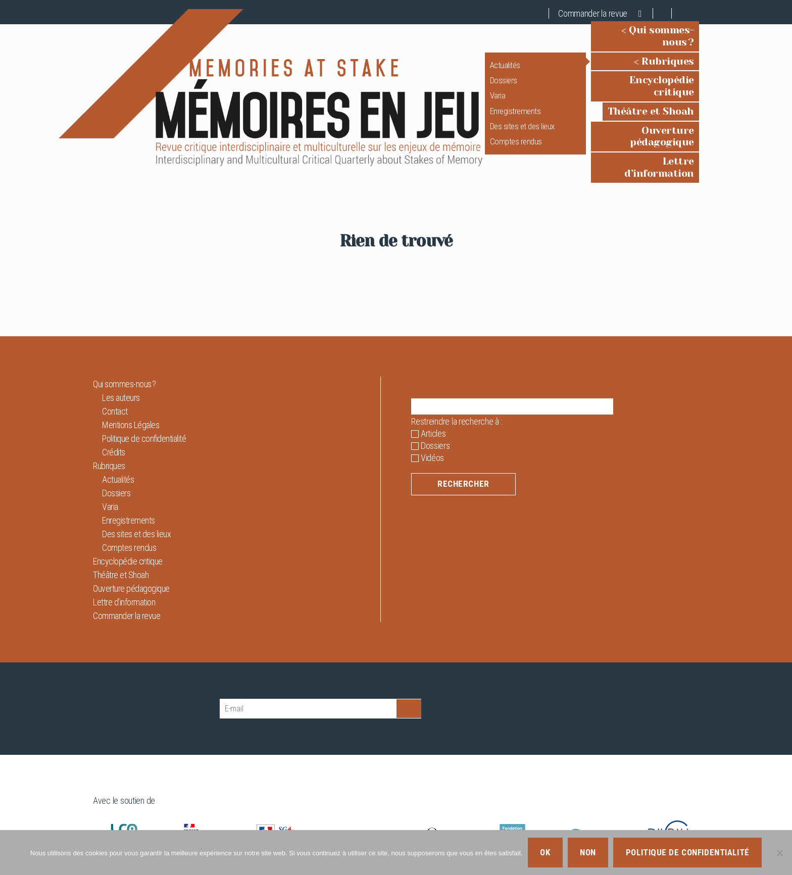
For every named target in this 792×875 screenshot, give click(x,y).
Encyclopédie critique (640, 75)
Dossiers (481, 75)
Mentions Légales (130, 391)
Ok (545, 852)
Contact (115, 377)
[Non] (779, 853)
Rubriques (667, 56)
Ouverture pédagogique (634, 113)
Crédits (113, 418)
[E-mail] (308, 675)
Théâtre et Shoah (651, 94)
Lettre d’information (642, 132)
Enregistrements (493, 106)
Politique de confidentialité (144, 404)
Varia (475, 90)
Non (588, 852)
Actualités (483, 60)
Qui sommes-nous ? (645, 37)
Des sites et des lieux (500, 121)
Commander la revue (592, 13)
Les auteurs (121, 363)
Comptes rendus (494, 137)
